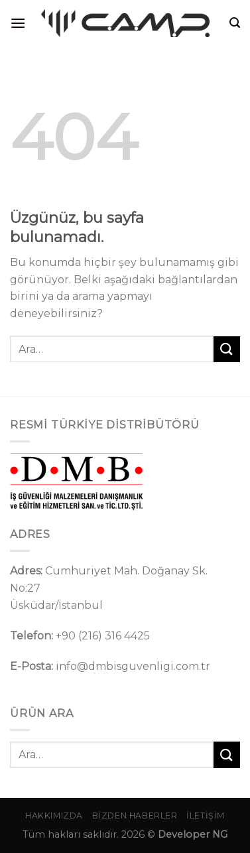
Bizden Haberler (135, 815)
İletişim (205, 815)
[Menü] (18, 23)
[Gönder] (227, 349)
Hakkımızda (54, 815)
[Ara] (234, 23)
